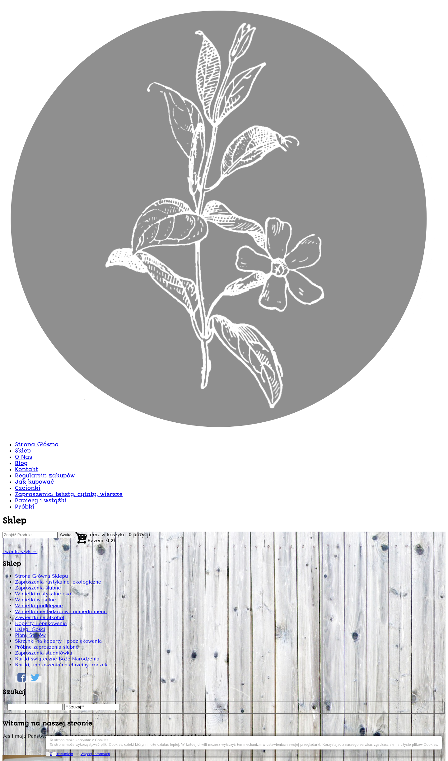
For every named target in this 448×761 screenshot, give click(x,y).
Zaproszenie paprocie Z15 (309, 170)
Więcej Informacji (399, 746)
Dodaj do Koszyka (352, 480)
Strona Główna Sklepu (101, 249)
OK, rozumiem (365, 746)
